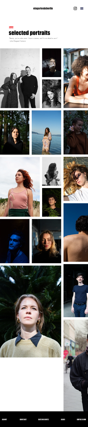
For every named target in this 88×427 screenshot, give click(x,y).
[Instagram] (75, 8)
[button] (81, 8)
